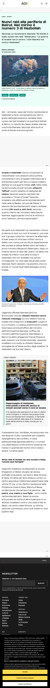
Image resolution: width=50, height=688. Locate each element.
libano (22, 95)
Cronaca (5, 600)
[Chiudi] (46, 638)
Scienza (5, 626)
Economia (6, 605)
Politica (5, 608)
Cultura (5, 613)
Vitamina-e (22, 612)
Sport (4, 621)
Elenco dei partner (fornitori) (14, 666)
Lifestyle (5, 618)
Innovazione (7, 610)
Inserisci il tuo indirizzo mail (14, 578)
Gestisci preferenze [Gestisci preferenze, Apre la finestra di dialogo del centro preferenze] (25, 684)
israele (5, 95)
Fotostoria (22, 603)
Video (20, 600)
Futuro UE (22, 615)
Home (3, 16)
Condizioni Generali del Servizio (12, 590)
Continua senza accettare (25, 678)
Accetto (25, 672)
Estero (9, 16)
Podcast (21, 605)
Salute (4, 623)
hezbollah (14, 95)
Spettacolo (6, 616)
